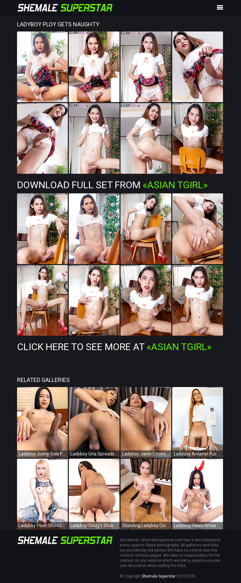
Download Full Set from (112, 184)
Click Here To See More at (114, 346)
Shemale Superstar (158, 576)
